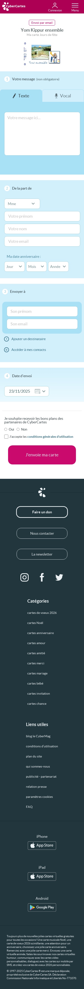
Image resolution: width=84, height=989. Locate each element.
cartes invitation (38, 693)
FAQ (29, 807)
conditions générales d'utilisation (50, 436)
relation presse (36, 786)
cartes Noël (35, 623)
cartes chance (36, 703)
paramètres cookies (39, 797)
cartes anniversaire (40, 633)
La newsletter (42, 554)
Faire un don (42, 512)
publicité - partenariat (41, 776)
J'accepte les (41, 436)
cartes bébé (35, 683)
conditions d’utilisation (42, 746)
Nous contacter (42, 533)
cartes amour (36, 643)
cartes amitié (36, 653)
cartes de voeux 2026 (42, 613)
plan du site (34, 756)
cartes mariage (37, 673)
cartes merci (35, 663)
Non (24, 429)
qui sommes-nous (38, 766)
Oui (11, 429)
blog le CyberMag (38, 736)
